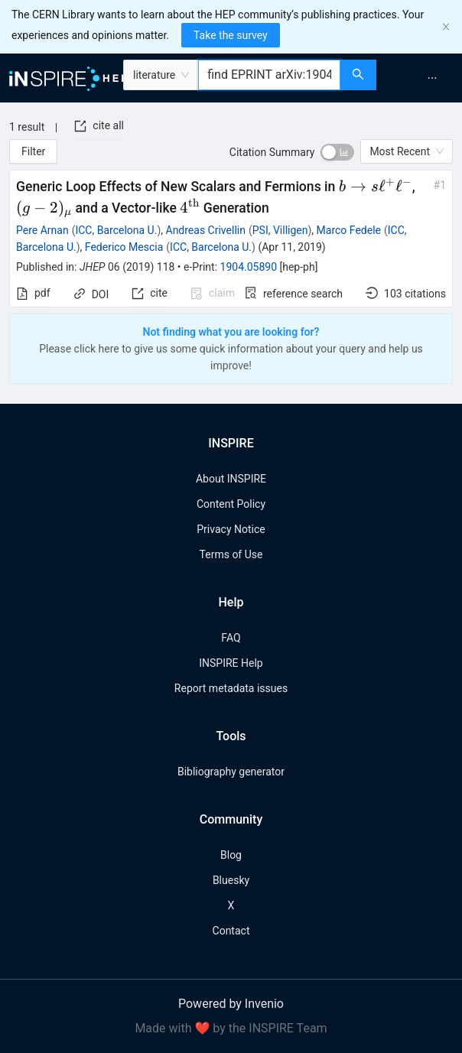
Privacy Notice (231, 529)
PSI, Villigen (280, 230)
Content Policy (231, 504)
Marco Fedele (349, 230)
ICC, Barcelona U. (116, 230)
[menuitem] (432, 78)
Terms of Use (231, 554)
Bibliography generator (231, 771)
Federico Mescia (124, 247)
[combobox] (269, 75)
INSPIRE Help (230, 663)
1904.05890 (249, 267)
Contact (231, 931)
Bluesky (231, 880)
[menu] (421, 78)
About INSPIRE (231, 479)
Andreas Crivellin (206, 230)
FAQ (230, 638)
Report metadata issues (231, 688)
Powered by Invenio (231, 1003)
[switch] (337, 152)
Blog (231, 855)
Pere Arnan (42, 230)
